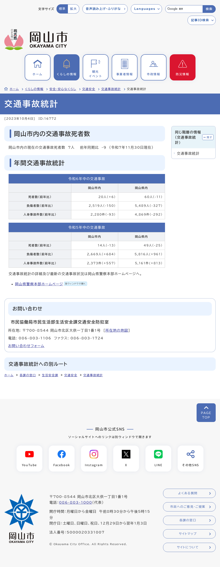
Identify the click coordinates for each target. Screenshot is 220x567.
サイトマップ (188, 533)
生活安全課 (50, 375)
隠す (209, 137)
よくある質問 (187, 493)
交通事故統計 (111, 89)
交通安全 (88, 89)
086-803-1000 (75, 502)
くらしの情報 (34, 89)
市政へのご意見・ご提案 (187, 506)
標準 (62, 8)
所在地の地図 (116, 330)
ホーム (14, 89)
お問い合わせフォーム (26, 346)
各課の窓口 (28, 375)
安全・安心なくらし (62, 89)
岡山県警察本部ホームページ (51, 284)
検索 (209, 9)
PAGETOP (206, 415)
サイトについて (188, 547)
